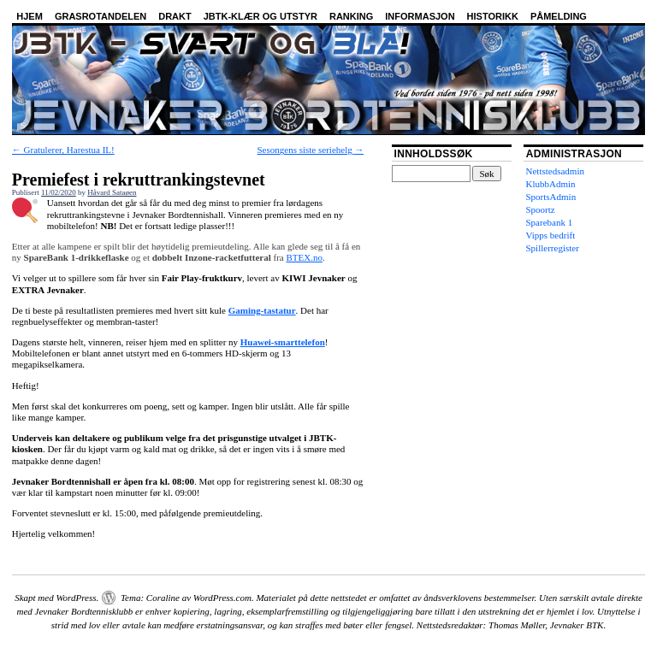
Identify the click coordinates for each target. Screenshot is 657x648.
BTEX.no (304, 257)
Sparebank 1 (549, 222)
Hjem (29, 16)
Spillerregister (552, 248)
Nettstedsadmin (555, 171)
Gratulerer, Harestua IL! (63, 149)
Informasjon (419, 16)
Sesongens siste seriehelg (310, 149)
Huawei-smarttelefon (282, 342)
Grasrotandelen (100, 16)
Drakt (175, 16)
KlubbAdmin (551, 184)
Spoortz (540, 209)
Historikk (492, 16)
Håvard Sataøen (111, 192)
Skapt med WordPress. (56, 597)
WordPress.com (222, 597)
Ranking (351, 16)
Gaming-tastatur (262, 310)
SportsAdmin (551, 196)
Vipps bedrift (551, 235)
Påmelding (558, 16)
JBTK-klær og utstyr (260, 16)
